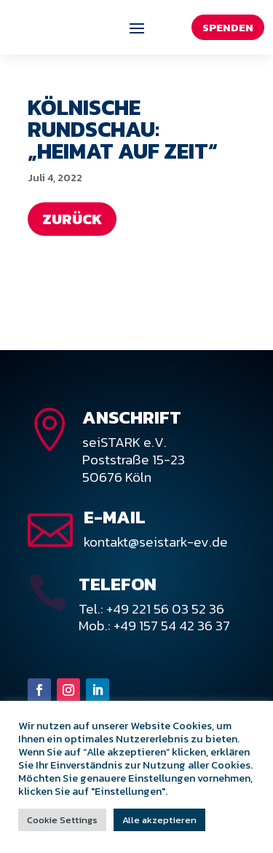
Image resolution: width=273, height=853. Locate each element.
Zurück (72, 219)
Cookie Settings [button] (62, 820)
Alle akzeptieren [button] (159, 820)
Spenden (227, 27)
